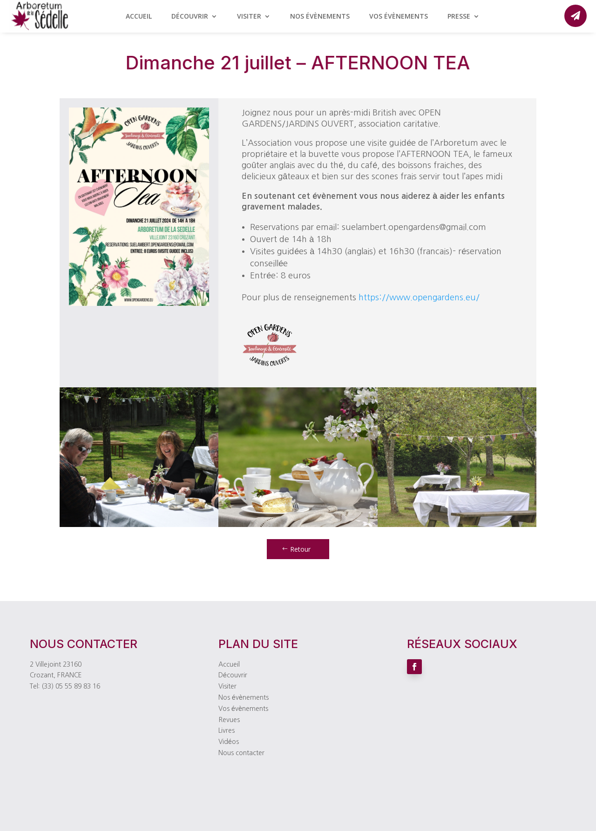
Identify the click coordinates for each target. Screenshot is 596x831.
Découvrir (189, 16)
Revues (229, 719)
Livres (226, 730)
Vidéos (228, 741)
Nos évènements (320, 16)
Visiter (249, 16)
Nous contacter (241, 753)
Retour (300, 549)
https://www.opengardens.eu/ (419, 297)
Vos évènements (398, 16)
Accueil (139, 16)
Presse (458, 16)
